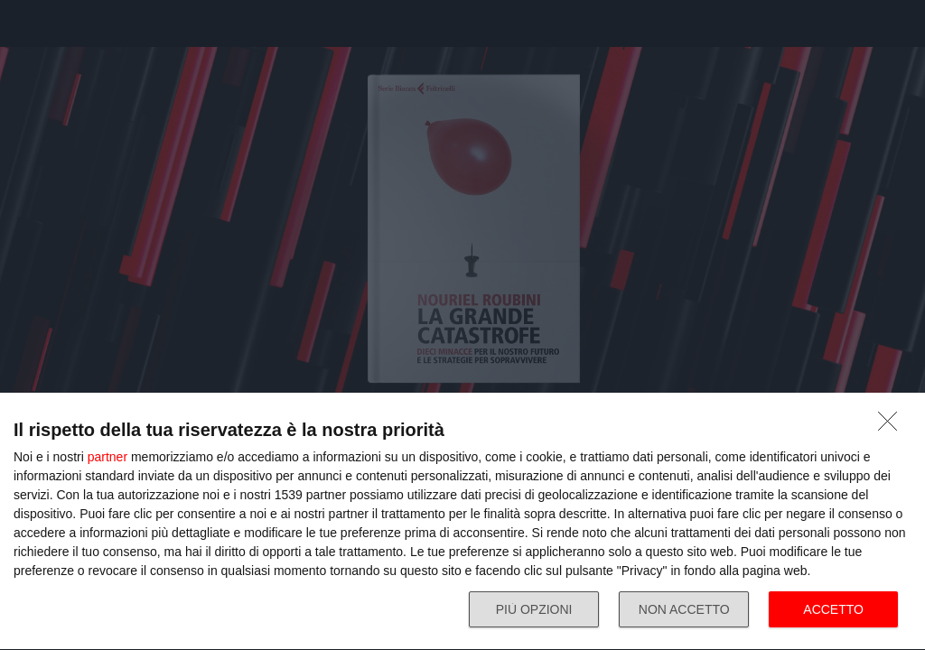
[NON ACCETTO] (892, 426)
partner (107, 456)
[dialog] (462, 522)
